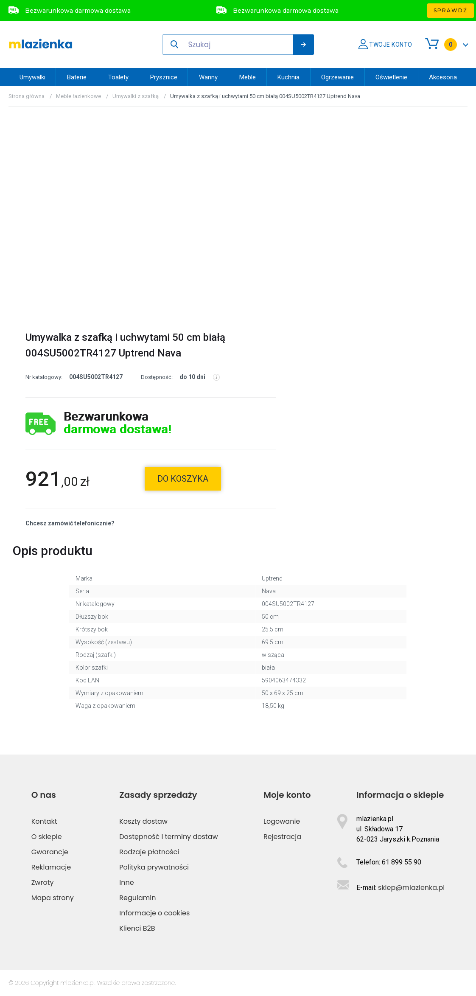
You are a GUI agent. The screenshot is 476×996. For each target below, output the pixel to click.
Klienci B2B (137, 928)
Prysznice (163, 77)
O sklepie (46, 837)
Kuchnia (288, 77)
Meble (247, 77)
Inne (126, 882)
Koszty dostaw (143, 821)
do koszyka (182, 479)
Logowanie (281, 821)
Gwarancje (49, 852)
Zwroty (42, 882)
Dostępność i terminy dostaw (168, 837)
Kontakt (44, 821)
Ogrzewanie (337, 77)
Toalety (118, 77)
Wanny (208, 77)
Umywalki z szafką (135, 96)
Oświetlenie (391, 77)
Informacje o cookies (154, 913)
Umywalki (32, 77)
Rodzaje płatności (149, 852)
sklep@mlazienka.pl (411, 887)
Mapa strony (52, 898)
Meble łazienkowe (78, 96)
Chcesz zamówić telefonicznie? (70, 523)
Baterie (77, 77)
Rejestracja (282, 837)
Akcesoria (443, 77)
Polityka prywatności (154, 867)
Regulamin (137, 898)
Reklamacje (51, 867)
